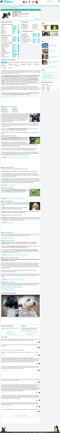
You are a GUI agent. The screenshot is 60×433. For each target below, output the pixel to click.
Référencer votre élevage (10, 333)
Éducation (23, 62)
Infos (5, 9)
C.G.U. (47, 431)
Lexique (30, 431)
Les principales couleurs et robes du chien (15, 278)
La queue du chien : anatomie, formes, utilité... (16, 197)
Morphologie (13, 95)
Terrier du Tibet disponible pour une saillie (29, 330)
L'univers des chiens (30, 4)
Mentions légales (42, 431)
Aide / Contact (24, 431)
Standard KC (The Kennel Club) (8, 288)
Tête (23, 95)
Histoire (10, 62)
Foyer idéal (30, 62)
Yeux (26, 95)
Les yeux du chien (11, 237)
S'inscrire (53, 4)
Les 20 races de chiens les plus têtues (49, 74)
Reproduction (3, 65)
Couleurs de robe (34, 95)
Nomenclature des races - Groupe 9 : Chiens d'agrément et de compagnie (50, 77)
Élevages (28, 9)
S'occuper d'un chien (21, 4)
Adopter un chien (6, 4)
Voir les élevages (10, 330)
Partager (38, 19)
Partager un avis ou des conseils (20, 414)
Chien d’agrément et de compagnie (22, 16)
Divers (9, 67)
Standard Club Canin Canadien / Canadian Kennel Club (12, 287)
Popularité (3, 67)
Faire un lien (35, 431)
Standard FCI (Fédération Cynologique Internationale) (12, 285)
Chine (19, 15)
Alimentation (17, 65)
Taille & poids (8, 95)
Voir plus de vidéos (50, 66)
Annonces (42, 4)
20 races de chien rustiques (47, 75)
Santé (35, 62)
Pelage (28, 95)
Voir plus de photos (50, 38)
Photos (12, 9)
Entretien (10, 64)
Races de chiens (13, 4)
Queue (21, 95)
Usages (23, 64)
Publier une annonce (30, 333)
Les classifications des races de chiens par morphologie (18, 156)
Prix (29, 64)
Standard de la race (4, 96)
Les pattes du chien (11, 184)
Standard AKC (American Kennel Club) (9, 289)
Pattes (18, 95)
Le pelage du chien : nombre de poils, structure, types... (18, 254)
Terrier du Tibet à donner (26, 329)
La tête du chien (11, 222)
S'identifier (58, 4)
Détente (37, 4)
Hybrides (36, 64)
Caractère (17, 62)
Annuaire (46, 4)
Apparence (4, 62)
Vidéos (21, 9)
